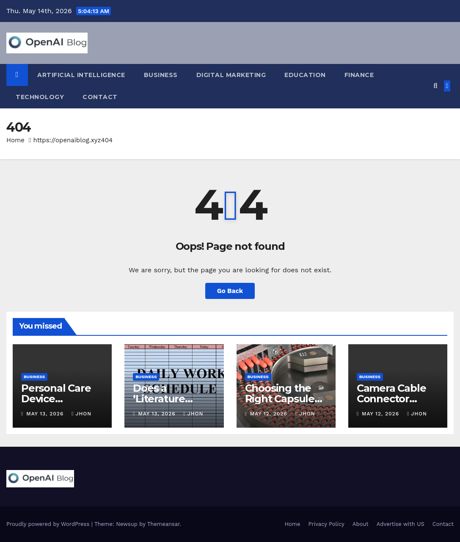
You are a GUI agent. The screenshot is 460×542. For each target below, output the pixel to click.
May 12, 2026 (269, 414)
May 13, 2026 (46, 414)
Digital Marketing (231, 75)
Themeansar (163, 524)
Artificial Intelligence (81, 75)
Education (305, 75)
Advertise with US (400, 524)
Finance (359, 75)
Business (161, 75)
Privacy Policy (326, 524)
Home (15, 140)
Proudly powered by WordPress (48, 524)
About (361, 524)
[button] (435, 86)
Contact (100, 97)
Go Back (230, 291)
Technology (40, 97)
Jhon (81, 414)
